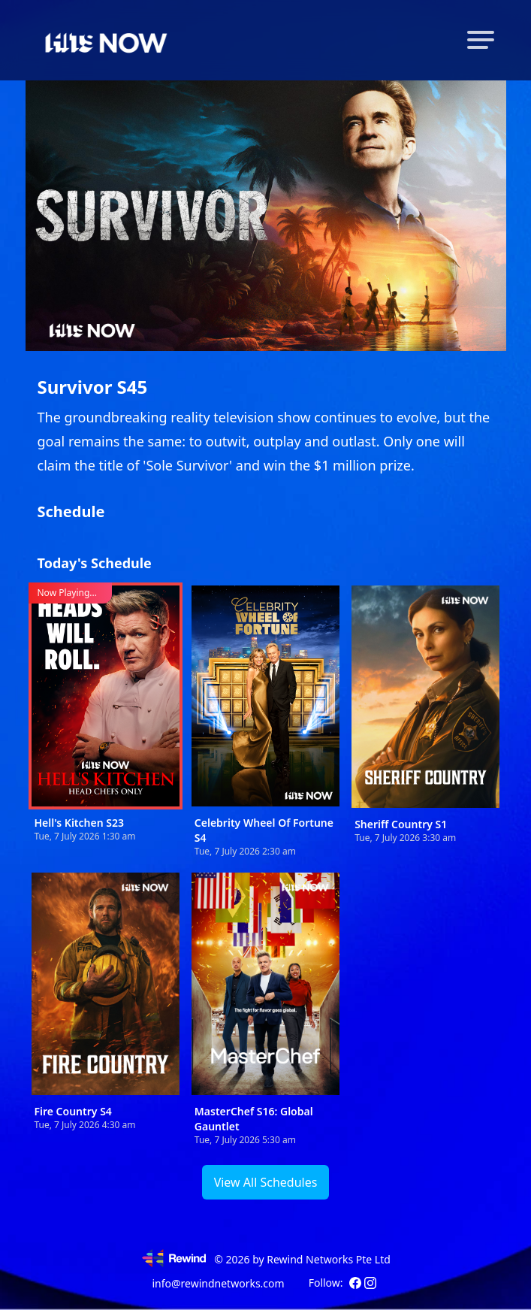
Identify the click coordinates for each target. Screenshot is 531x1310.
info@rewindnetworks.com (218, 1283)
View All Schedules (266, 1182)
